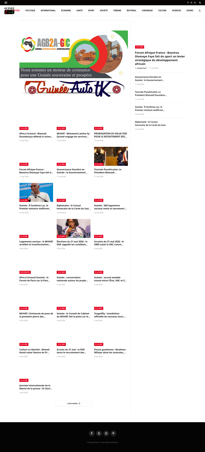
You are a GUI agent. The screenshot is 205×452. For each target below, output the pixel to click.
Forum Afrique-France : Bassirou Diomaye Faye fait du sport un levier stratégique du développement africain (36, 171)
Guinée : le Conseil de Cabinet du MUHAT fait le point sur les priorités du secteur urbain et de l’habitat (73, 315)
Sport (91, 10)
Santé (80, 10)
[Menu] (6, 3)
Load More (73, 404)
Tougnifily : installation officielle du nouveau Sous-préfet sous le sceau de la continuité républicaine (109, 315)
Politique (30, 10)
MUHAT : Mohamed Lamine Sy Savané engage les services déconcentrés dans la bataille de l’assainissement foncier (73, 135)
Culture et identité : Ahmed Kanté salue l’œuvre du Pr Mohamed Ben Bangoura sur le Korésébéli (35, 351)
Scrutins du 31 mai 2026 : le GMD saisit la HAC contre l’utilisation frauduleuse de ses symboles (111, 243)
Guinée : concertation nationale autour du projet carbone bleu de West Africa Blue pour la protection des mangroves (72, 279)
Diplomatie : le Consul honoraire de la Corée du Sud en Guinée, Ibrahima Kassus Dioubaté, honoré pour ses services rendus (72, 207)
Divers (190, 10)
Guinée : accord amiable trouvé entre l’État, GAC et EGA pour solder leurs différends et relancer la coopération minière (111, 279)
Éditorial (131, 10)
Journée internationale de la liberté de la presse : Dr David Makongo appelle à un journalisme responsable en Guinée (35, 387)
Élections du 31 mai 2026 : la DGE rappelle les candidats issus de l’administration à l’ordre (72, 243)
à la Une (24, 128)
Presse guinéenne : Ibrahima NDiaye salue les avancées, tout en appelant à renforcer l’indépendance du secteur (110, 351)
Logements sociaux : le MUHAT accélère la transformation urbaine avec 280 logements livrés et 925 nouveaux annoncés (36, 243)
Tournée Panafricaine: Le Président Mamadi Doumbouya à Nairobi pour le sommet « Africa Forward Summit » (110, 171)
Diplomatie (25, 272)
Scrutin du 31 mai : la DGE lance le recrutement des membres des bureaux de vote (73, 351)
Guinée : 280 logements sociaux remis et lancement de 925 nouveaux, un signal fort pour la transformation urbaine (111, 207)
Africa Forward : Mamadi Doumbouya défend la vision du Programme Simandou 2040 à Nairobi (36, 135)
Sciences (176, 10)
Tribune (117, 10)
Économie (66, 10)
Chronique (147, 10)
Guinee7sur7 (142, 68)
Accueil (16, 10)
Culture (162, 10)
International (48, 10)
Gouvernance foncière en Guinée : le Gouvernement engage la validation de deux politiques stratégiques (72, 171)
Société (104, 10)
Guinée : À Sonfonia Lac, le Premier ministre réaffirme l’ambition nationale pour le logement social (34, 207)
